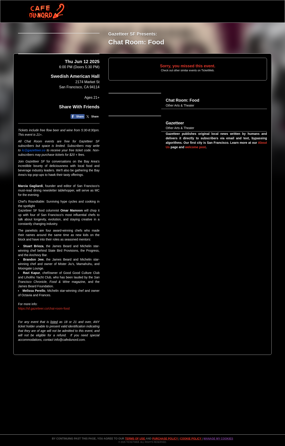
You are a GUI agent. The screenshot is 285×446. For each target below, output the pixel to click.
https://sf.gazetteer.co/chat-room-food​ (44, 342)
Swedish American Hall (75, 110)
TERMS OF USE (135, 438)
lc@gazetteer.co (33, 184)
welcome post (195, 164)
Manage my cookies (218, 438)
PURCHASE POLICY (165, 438)
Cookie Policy (191, 438)
